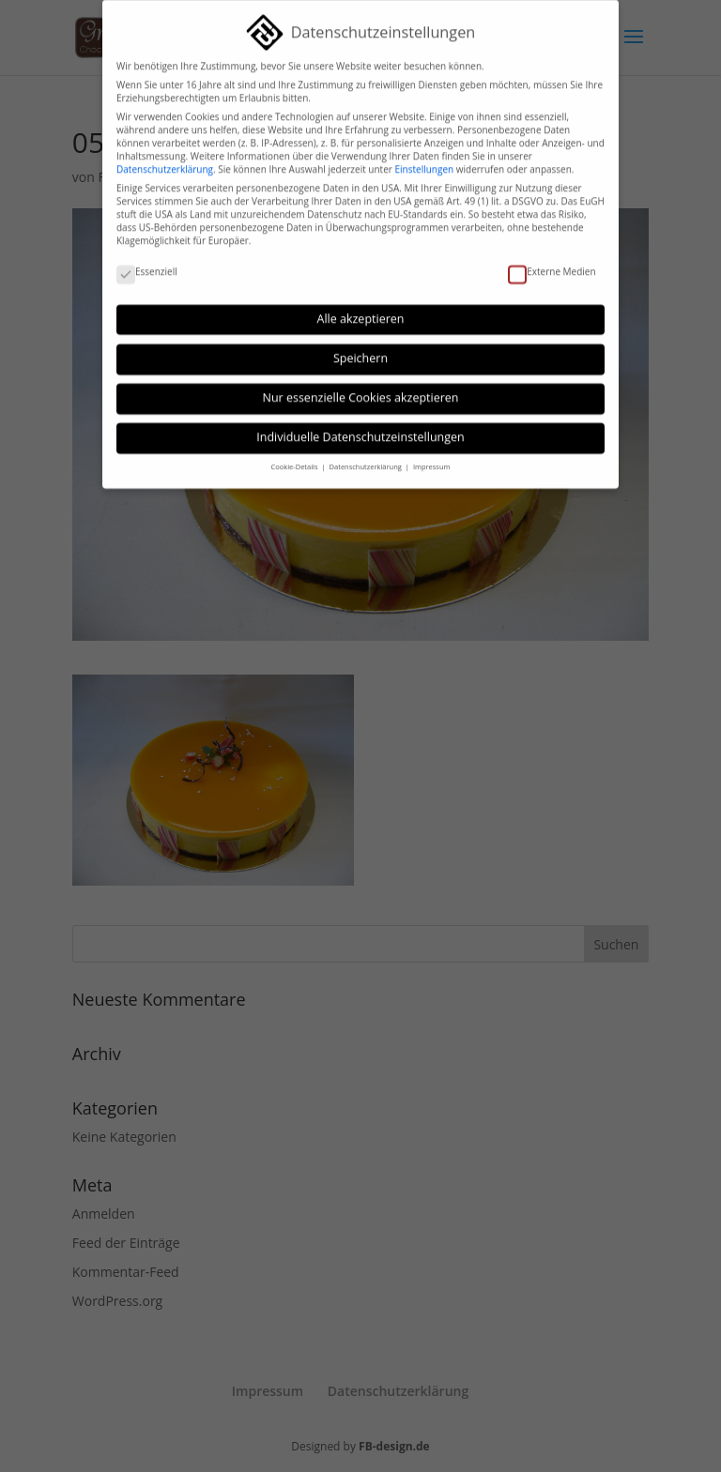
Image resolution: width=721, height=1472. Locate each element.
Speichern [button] (360, 349)
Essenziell (146, 262)
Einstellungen (423, 160)
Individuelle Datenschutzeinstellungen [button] (360, 428)
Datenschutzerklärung (164, 160)
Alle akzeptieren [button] (361, 309)
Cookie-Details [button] (295, 458)
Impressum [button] (432, 458)
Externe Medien (551, 262)
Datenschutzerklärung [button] (367, 458)
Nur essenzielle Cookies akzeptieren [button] (361, 389)
